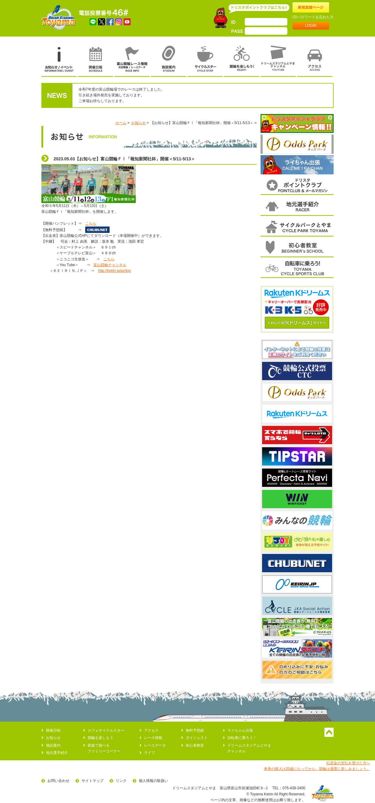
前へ (262, 144)
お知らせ (138, 123)
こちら (90, 223)
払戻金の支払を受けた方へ (348, 763)
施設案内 (53, 745)
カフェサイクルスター (106, 730)
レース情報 (153, 738)
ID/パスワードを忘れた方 (313, 17)
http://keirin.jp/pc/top (114, 271)
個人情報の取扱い (153, 781)
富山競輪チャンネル (109, 265)
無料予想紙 (195, 730)
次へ (332, 144)
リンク (121, 781)
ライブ (149, 753)
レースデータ (155, 745)
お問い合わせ (58, 781)
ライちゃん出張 (240, 730)
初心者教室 (195, 745)
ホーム (120, 123)
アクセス (151, 730)
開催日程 (53, 730)
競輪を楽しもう (100, 738)
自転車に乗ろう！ (242, 738)
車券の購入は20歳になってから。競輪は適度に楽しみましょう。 (317, 769)
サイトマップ (92, 781)
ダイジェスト (197, 738)
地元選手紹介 (57, 753)
